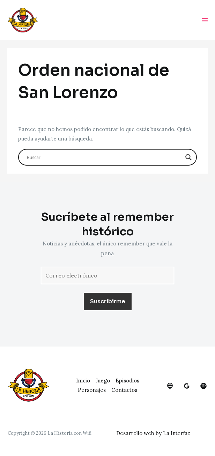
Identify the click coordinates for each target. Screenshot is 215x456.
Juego (103, 380)
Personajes (92, 390)
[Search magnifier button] (188, 158)
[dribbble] (203, 386)
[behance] (170, 386)
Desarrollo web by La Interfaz (153, 433)
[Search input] (104, 158)
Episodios (127, 380)
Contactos (124, 390)
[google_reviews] (187, 386)
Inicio (83, 380)
